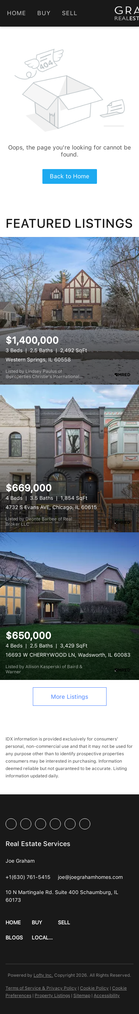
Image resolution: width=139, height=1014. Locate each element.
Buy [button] (44, 13)
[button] (19, 923)
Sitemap (81, 995)
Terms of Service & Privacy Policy (41, 988)
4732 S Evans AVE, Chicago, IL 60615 (51, 507)
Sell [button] (69, 13)
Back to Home (69, 176)
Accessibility (107, 995)
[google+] (84, 823)
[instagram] (55, 823)
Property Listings (52, 995)
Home (16, 13)
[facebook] (11, 823)
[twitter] (40, 823)
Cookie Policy (94, 988)
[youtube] (70, 823)
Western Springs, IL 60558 (38, 359)
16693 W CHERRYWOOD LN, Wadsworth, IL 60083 (68, 655)
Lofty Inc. (43, 975)
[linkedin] (25, 823)
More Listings (69, 696)
